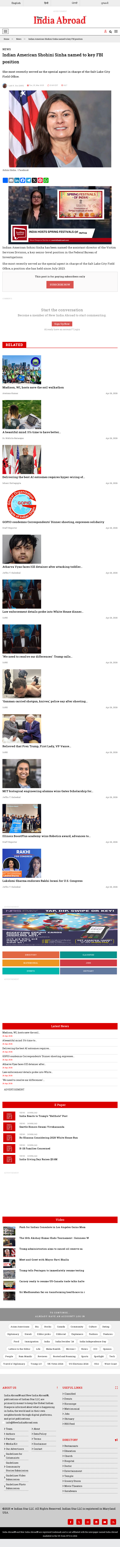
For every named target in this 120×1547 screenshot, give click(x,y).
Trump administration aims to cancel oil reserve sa (51, 1248)
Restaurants (71, 1445)
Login (76, 329)
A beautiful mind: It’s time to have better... (31, 432)
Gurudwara (70, 1491)
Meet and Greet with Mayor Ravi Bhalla (44, 1259)
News (20, 39)
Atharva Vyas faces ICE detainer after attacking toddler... (42, 567)
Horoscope (70, 1403)
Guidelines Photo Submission (16, 1486)
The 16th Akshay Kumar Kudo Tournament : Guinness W (54, 1238)
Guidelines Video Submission (15, 1477)
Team (9, 1428)
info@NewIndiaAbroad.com (22, 1422)
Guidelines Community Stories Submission (17, 1466)
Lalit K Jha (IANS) (13, 85)
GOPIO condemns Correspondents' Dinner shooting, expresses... (38, 1056)
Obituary (88, 971)
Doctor (68, 1466)
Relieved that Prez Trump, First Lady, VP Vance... (36, 746)
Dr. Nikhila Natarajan (13, 438)
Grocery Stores (72, 1481)
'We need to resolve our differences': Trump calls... (37, 656)
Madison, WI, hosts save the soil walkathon (33, 387)
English (16, 3)
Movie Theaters (73, 1486)
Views (22, 1112)
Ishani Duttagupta (11, 483)
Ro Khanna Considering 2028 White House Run (48, 1137)
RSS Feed (69, 1423)
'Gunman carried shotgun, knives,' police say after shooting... (45, 701)
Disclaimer (40, 1443)
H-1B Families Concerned (34, 1148)
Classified (88, 955)
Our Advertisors (15, 1448)
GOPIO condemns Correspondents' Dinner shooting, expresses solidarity (53, 522)
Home (8, 39)
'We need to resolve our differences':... (23, 1080)
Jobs (88, 963)
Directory (31, 955)
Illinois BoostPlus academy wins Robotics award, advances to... (46, 836)
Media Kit (11, 1443)
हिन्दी (46, 3)
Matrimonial (31, 963)
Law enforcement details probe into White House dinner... (42, 611)
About (37, 1428)
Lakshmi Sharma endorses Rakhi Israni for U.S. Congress (42, 881)
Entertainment (73, 1471)
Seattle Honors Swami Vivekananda (41, 1126)
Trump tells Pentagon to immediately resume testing (51, 1270)
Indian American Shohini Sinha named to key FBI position (55, 39)
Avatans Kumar (10, 393)
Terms (37, 1438)
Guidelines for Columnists (14, 1455)
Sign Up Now (62, 323)
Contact (38, 1448)
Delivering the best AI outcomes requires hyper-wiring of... (43, 477)
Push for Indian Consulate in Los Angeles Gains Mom (52, 1227)
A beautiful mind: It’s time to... (19, 1040)
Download (32, 1112)
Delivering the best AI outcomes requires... (26, 1048)
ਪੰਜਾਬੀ (74, 3)
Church (68, 1455)
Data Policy (40, 1433)
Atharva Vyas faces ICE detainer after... (24, 1064)
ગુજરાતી (104, 3)
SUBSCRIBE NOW (60, 284)
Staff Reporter (9, 528)
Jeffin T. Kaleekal (11, 572)
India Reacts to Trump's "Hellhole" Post (43, 1116)
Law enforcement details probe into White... (27, 1072)
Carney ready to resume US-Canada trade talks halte (51, 1281)
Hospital (69, 1461)
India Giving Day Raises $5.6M (38, 1159)
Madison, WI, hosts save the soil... (21, 1032)
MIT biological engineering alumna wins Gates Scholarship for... (47, 791)
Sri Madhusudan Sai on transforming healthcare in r (52, 1292)
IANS (5, 617)
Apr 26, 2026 (112, 393)
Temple (68, 1476)
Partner (10, 1438)
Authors (10, 1433)
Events (31, 971)
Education (70, 1450)
